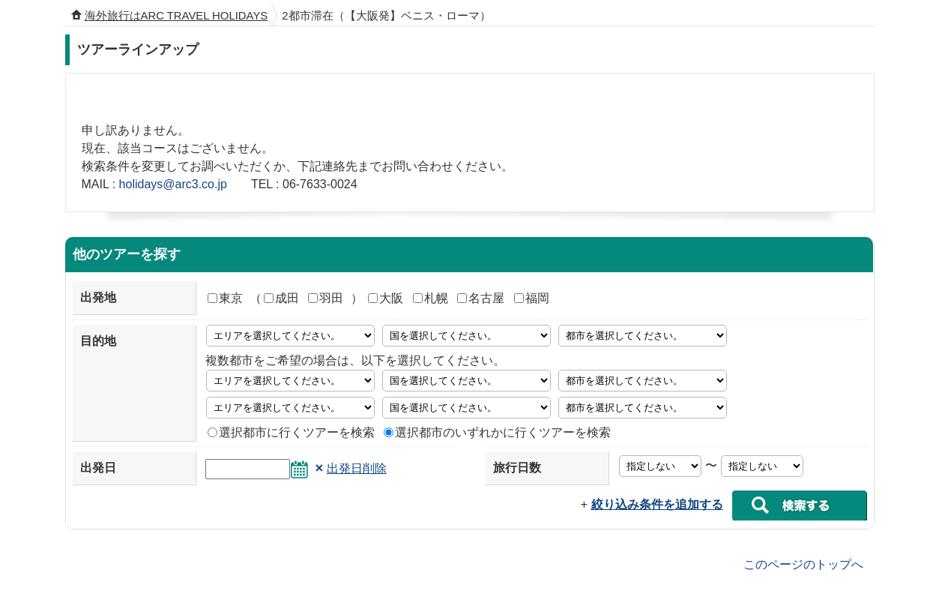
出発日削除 (357, 468)
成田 (281, 298)
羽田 (325, 298)
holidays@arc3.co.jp (173, 184)
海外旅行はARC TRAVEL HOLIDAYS (176, 16)
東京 (225, 298)
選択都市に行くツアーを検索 (291, 432)
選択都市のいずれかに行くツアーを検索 (497, 432)
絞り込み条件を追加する (657, 504)
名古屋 (480, 298)
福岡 (531, 298)
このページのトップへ (803, 563)
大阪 (385, 298)
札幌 (430, 298)
